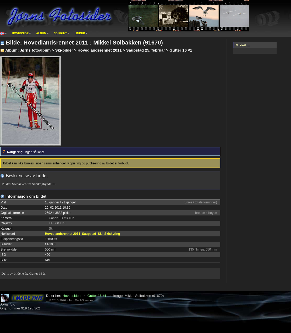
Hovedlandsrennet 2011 (62, 234)
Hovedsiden (72, 296)
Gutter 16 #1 (96, 296)
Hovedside (20, 33)
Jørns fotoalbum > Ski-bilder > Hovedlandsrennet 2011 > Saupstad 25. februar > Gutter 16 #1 (106, 50)
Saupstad (89, 234)
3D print (60, 33)
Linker (79, 33)
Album (41, 33)
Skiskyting (112, 234)
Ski (100, 234)
